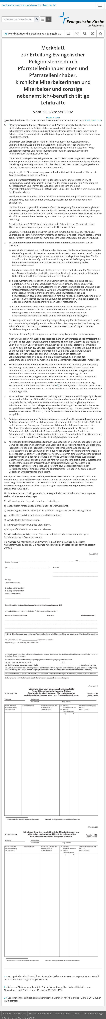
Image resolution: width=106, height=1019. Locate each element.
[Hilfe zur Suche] (36, 19)
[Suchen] (49, 19)
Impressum (20, 1013)
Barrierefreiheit (63, 1013)
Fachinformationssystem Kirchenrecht (29, 5)
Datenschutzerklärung (40, 1013)
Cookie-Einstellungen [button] (93, 1013)
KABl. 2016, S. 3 (93, 120)
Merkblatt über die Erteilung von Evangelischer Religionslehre (41, 33)
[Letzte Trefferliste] (43, 19)
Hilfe (77, 1013)
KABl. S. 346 (53, 117)
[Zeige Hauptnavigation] (100, 5)
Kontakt (7, 1013)
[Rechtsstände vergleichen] (69, 33)
